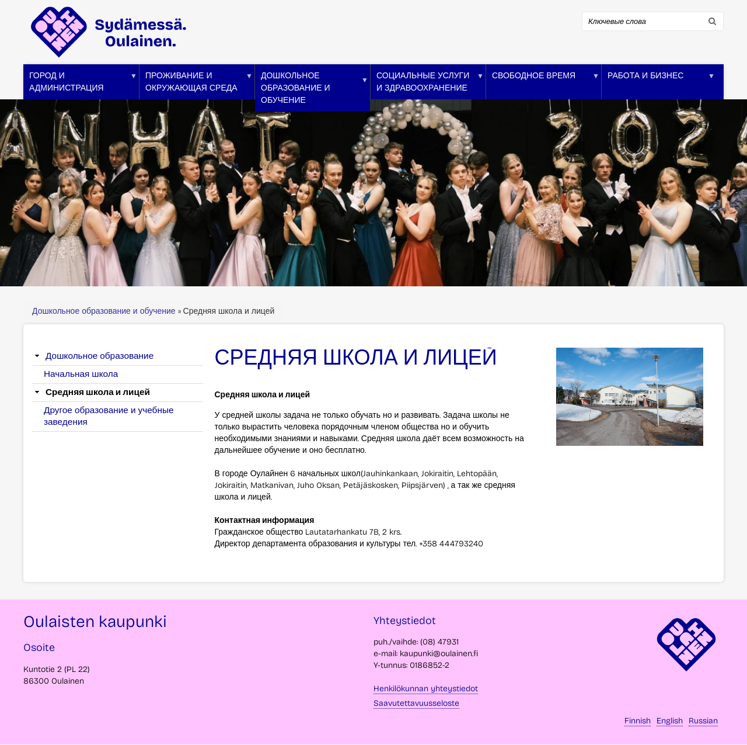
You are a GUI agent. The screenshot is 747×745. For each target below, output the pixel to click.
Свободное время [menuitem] (542, 85)
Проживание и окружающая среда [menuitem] (196, 85)
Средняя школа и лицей (98, 392)
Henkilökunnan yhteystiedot (426, 689)
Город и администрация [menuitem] (80, 85)
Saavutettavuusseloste (416, 703)
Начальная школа (81, 374)
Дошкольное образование (99, 356)
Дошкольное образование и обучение (105, 311)
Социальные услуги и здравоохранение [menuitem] (427, 85)
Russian (703, 721)
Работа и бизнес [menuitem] (658, 85)
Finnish (637, 721)
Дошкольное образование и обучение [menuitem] (311, 91)
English (670, 721)
